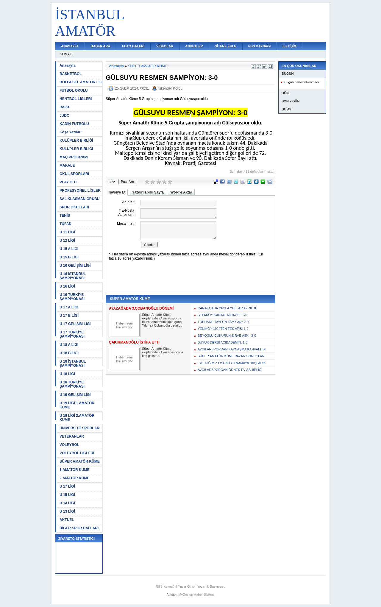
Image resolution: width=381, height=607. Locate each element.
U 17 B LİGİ (69, 315)
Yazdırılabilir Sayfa (148, 192)
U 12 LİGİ (67, 240)
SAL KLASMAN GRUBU (79, 199)
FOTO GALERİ (133, 46)
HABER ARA (100, 46)
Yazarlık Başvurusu (211, 586)
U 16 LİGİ (67, 286)
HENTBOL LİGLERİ (76, 99)
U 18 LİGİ (67, 374)
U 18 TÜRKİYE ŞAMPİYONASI (72, 384)
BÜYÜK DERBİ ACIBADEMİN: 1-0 (223, 342)
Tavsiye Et (116, 192)
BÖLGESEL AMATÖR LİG (81, 82)
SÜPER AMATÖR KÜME (80, 461)
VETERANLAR (72, 436)
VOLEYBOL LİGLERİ (77, 453)
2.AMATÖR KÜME (74, 478)
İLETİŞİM (289, 46)
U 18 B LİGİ (69, 353)
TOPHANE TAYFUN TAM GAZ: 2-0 (223, 322)
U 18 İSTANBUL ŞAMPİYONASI (73, 363)
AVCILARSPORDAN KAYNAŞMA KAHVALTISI (232, 349)
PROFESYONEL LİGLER (80, 190)
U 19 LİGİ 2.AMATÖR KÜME (77, 417)
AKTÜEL (67, 520)
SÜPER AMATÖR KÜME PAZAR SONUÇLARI (232, 356)
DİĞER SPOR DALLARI (79, 528)
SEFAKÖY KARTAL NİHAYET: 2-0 (222, 315)
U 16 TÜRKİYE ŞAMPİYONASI (72, 297)
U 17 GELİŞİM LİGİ (75, 324)
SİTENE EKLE (225, 46)
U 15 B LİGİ (69, 257)
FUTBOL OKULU (74, 90)
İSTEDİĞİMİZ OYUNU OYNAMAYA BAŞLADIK (232, 363)
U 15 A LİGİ (69, 249)
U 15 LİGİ (67, 495)
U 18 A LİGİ (69, 345)
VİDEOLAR (164, 46)
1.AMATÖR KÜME (74, 470)
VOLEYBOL (69, 445)
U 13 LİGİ (67, 511)
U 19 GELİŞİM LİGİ (75, 395)
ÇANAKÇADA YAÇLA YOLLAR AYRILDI (227, 308)
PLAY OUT (68, 182)
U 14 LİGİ (67, 503)
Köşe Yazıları (71, 132)
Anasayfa (67, 65)
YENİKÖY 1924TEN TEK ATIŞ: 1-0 (223, 328)
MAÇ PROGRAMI (74, 157)
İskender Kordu (170, 88)
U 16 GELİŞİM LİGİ (75, 265)
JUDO (64, 115)
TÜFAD (65, 224)
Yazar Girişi (186, 586)
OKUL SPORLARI (74, 174)
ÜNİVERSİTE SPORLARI (80, 428)
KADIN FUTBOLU (74, 124)
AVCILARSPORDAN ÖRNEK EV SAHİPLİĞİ (230, 370)
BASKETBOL (71, 74)
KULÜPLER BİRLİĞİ (76, 140)
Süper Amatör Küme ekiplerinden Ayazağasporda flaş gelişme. (162, 352)
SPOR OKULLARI (74, 207)
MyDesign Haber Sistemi (196, 594)
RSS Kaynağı (165, 586)
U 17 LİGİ (67, 486)
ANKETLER (194, 46)
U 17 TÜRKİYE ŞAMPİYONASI (72, 334)
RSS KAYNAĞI (259, 46)
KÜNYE (66, 54)
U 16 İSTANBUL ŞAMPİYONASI (73, 276)
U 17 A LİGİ (69, 307)
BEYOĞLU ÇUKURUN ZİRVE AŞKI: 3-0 (227, 335)
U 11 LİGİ (67, 232)
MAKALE (67, 165)
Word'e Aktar (181, 192)
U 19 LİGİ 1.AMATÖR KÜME (77, 405)
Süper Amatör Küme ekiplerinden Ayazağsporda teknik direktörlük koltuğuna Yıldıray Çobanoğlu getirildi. (162, 320)
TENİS (65, 215)
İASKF (65, 107)
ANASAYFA (70, 46)
